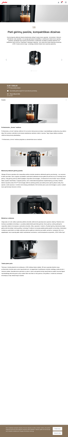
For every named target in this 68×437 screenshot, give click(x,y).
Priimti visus (57, 428)
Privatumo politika (10, 355)
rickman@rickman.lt (39, 335)
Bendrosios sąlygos (10, 352)
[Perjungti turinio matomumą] (34, 100)
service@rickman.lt (10, 335)
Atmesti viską (57, 433)
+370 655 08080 (16, 333)
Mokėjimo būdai (9, 348)
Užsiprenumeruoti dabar (42, 350)
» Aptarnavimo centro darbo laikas (42, 338)
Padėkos (8, 378)
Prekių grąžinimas (10, 350)
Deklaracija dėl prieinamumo (12, 357)
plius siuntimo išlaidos (16, 87)
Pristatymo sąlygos (10, 346)
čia (33, 431)
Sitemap (13, 378)
